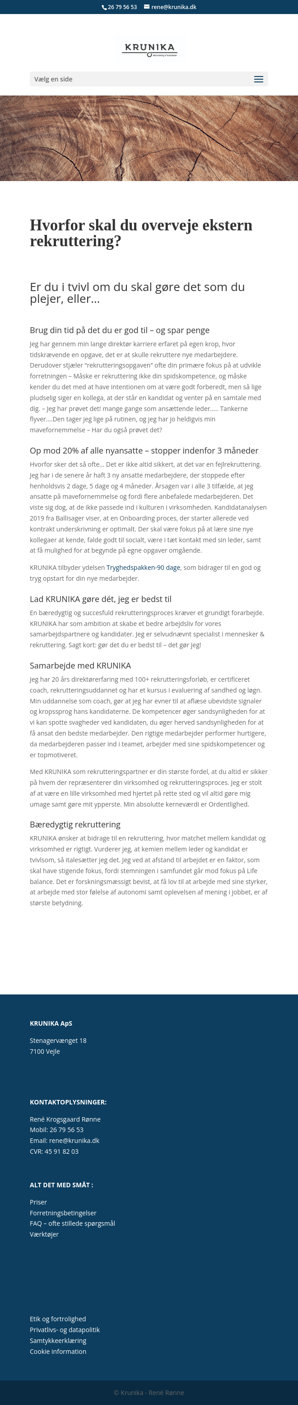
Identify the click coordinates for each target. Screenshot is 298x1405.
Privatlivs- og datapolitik (65, 1329)
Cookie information (58, 1351)
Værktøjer (44, 1234)
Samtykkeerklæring (58, 1340)
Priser (38, 1202)
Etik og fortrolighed (58, 1318)
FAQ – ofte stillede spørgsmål (72, 1223)
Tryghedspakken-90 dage (142, 567)
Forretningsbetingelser (63, 1213)
